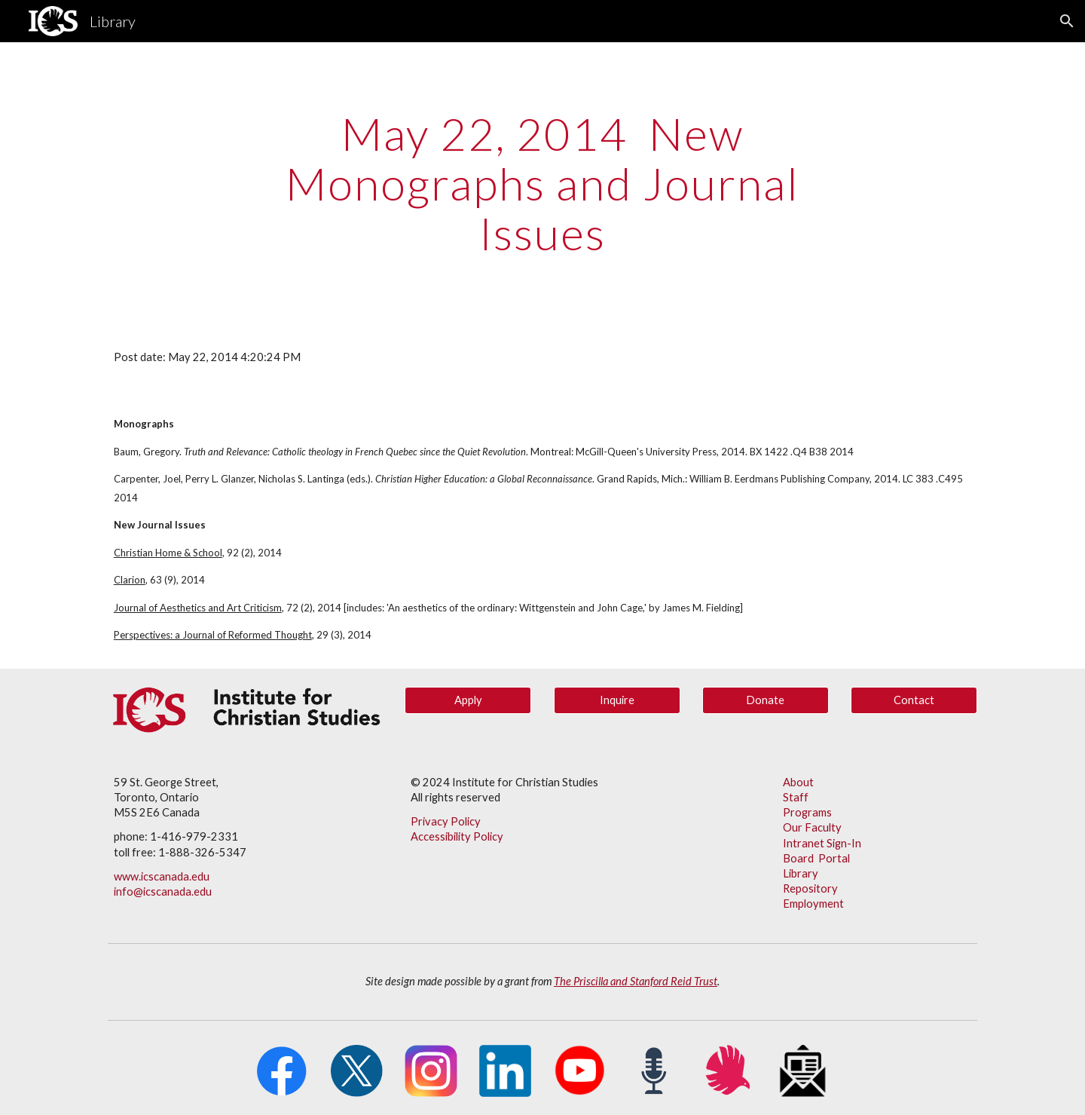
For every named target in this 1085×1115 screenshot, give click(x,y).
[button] (1067, 21)
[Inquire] (617, 700)
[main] (542, 183)
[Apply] (467, 700)
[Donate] (765, 700)
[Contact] (913, 700)
